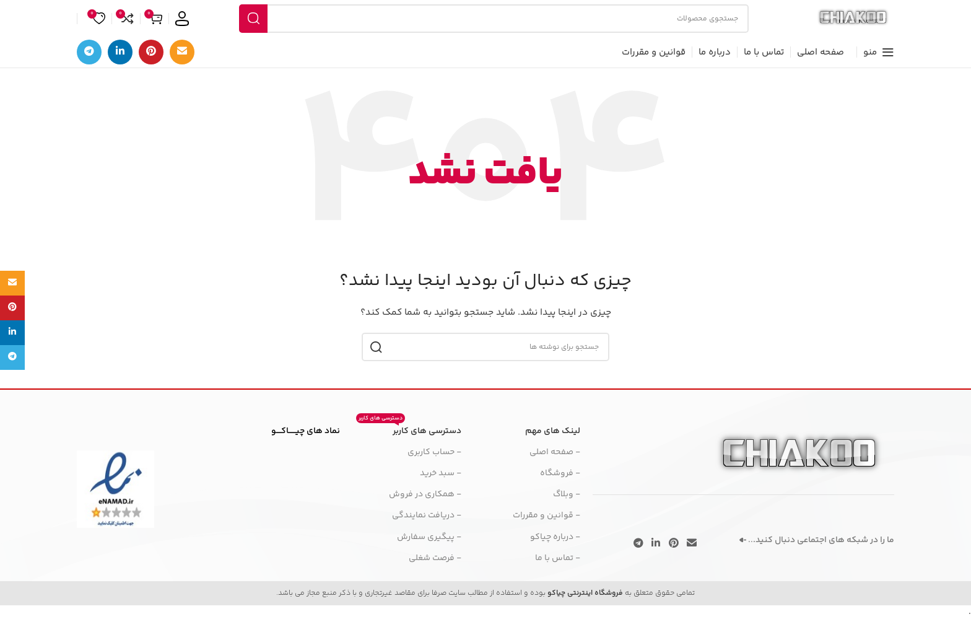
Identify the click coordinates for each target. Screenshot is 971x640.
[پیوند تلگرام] (89, 75)
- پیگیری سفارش (429, 559)
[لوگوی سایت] (844, 30)
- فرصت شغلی (435, 581)
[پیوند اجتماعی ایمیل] (182, 75)
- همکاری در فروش (425, 517)
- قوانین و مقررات (546, 538)
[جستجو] (485, 29)
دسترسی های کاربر (408, 452)
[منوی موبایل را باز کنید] (878, 75)
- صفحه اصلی (554, 475)
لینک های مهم (552, 454)
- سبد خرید (440, 496)
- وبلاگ (566, 517)
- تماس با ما (557, 581)
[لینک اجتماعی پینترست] (151, 75)
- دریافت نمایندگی (426, 538)
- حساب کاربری (434, 475)
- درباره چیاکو (555, 559)
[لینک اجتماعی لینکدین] (120, 75)
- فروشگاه (560, 496)
